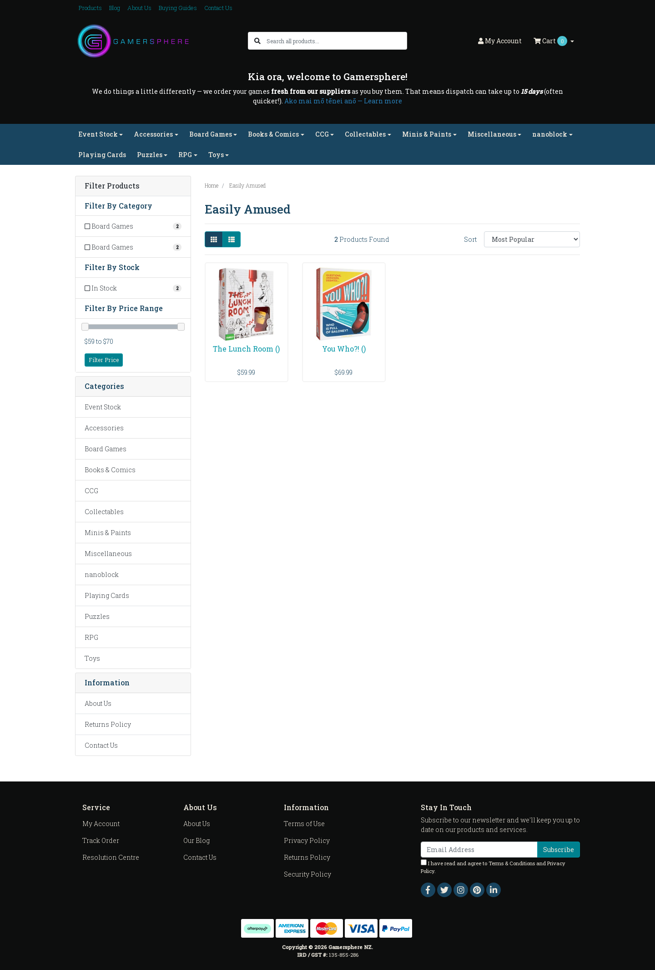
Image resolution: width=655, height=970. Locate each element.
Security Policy (307, 874)
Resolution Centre (110, 857)
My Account (101, 823)
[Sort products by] (532, 239)
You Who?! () (344, 348)
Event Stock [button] (98, 134)
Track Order (100, 840)
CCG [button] (322, 134)
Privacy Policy (307, 840)
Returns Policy (108, 724)
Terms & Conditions (512, 863)
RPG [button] (185, 154)
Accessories (104, 428)
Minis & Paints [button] (426, 134)
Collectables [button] (365, 134)
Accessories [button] (153, 134)
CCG (91, 490)
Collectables (104, 511)
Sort (470, 239)
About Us (139, 8)
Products (90, 8)
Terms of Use (304, 823)
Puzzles (97, 616)
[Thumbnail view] (214, 239)
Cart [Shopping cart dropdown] (551, 41)
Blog (114, 8)
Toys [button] (216, 154)
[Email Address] (479, 850)
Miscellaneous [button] (492, 134)
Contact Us (218, 8)
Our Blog (196, 840)
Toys (92, 658)
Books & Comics (110, 469)
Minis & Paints (108, 532)
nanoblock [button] (549, 134)
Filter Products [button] (112, 186)
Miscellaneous (108, 553)
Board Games (105, 448)
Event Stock (103, 407)
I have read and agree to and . (493, 866)
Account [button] (500, 40)
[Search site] (257, 41)
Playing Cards (102, 154)
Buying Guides (178, 8)
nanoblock (102, 574)
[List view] (231, 239)
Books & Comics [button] (273, 134)
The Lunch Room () (246, 348)
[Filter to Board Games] (133, 226)
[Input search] (336, 41)
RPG (91, 637)
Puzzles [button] (149, 154)
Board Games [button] (210, 134)
